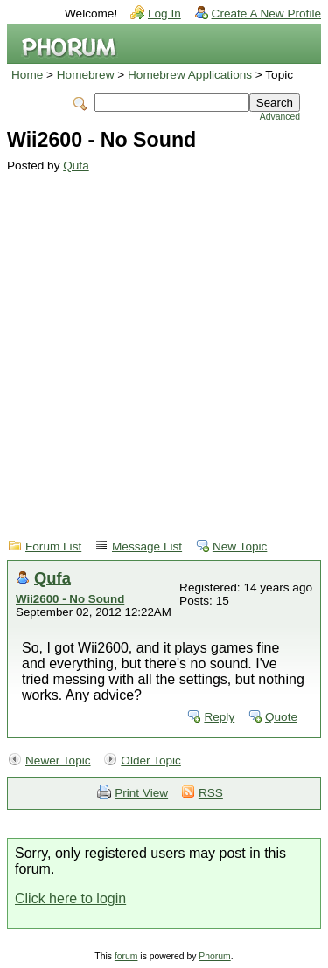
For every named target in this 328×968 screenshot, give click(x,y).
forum (126, 956)
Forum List (53, 546)
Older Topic (151, 760)
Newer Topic (58, 760)
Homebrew (86, 74)
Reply (219, 716)
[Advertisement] (164, 344)
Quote (281, 716)
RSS (211, 792)
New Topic (240, 546)
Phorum (214, 956)
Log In (164, 13)
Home (27, 74)
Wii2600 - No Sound (70, 598)
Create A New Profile (266, 13)
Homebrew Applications (190, 74)
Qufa (75, 165)
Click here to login (70, 898)
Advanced (280, 116)
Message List (147, 546)
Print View (141, 792)
